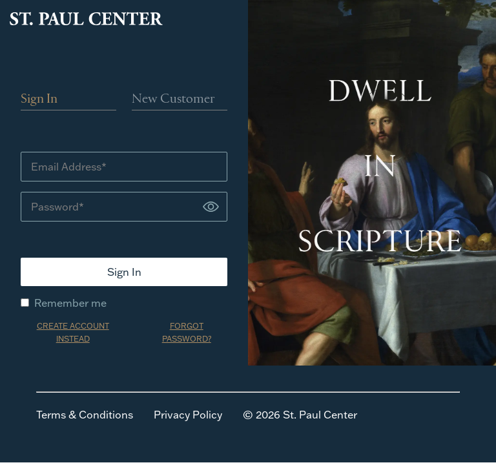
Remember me (64, 302)
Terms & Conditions (84, 414)
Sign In (39, 99)
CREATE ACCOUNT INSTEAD (73, 332)
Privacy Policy (188, 414)
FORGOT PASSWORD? (186, 332)
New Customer (173, 99)
